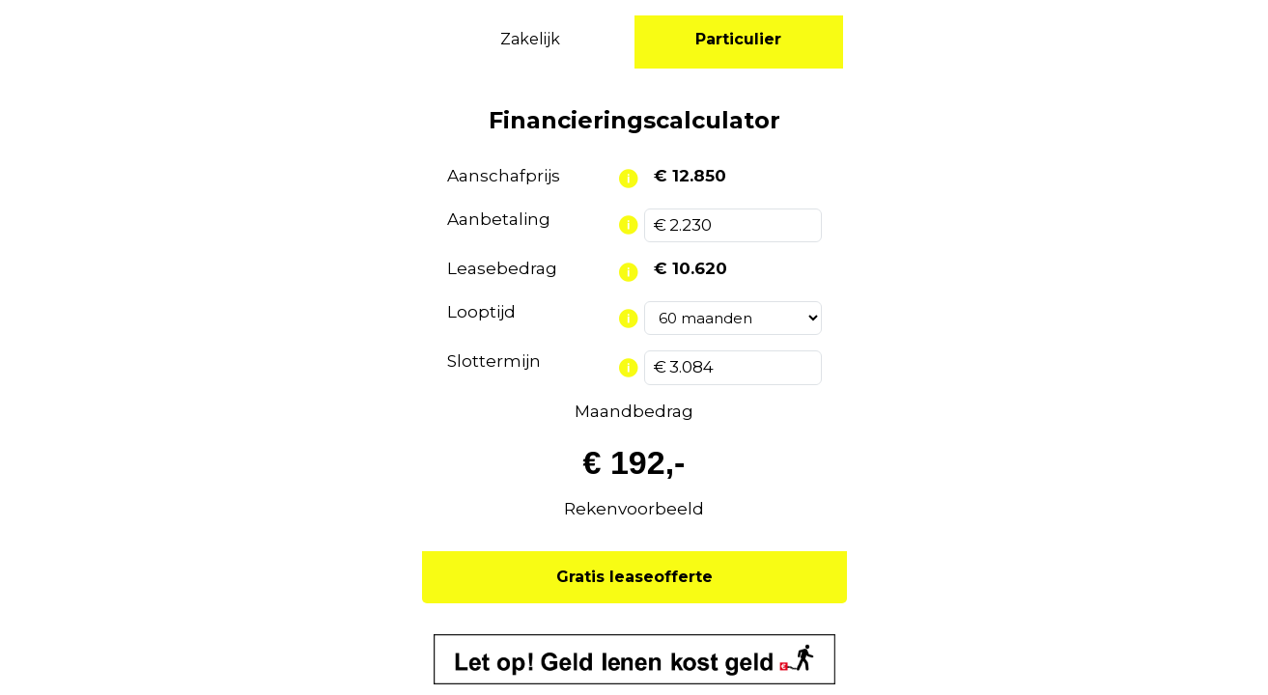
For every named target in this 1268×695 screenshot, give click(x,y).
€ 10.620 (690, 268)
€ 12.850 (690, 175)
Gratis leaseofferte (634, 577)
